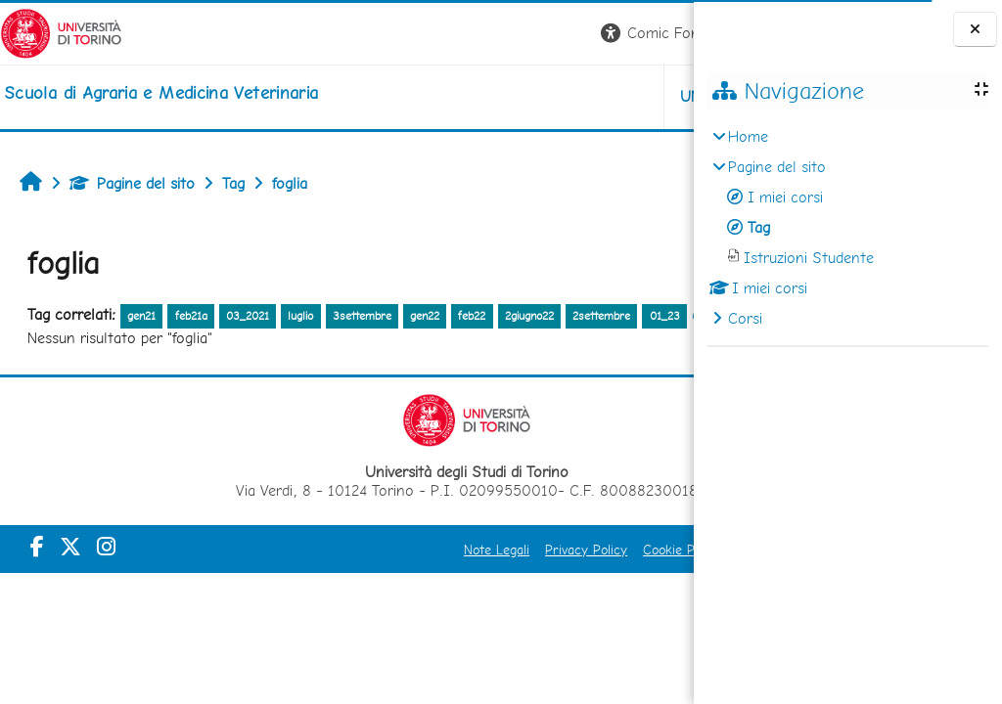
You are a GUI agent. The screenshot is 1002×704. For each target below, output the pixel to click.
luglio (300, 316)
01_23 (49, 343)
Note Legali (341, 577)
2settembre (601, 316)
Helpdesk (575, 96)
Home (748, 136)
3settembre (362, 316)
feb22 (471, 316)
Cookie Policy (526, 577)
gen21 (141, 316)
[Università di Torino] (61, 31)
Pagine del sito (132, 183)
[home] (161, 93)
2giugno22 (529, 316)
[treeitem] (847, 227)
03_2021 (247, 316)
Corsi (745, 318)
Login (660, 32)
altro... (98, 341)
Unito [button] (464, 96)
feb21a (191, 316)
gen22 (424, 316)
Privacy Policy (430, 577)
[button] (421, 34)
